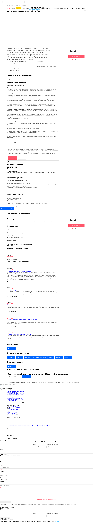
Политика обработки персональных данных (15, 398)
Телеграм (9, 412)
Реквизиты (44, 425)
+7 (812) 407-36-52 (11, 406)
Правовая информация (31, 425)
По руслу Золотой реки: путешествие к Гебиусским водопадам (23, 319)
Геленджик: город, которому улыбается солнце (19, 271)
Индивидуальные (29, 357)
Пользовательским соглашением (45, 382)
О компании (10, 425)
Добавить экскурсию (12, 392)
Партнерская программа (19, 425)
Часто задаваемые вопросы (17, 393)
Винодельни (68, 357)
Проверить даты (76, 56)
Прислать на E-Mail (41, 510)
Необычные (11, 357)
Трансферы (59, 357)
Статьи (8, 393)
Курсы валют (13, 400)
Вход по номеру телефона (51, 441)
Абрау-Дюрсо (11, 348)
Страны (16, 391)
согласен (11, 381)
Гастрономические (41, 357)
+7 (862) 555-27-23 (14, 408)
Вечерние (50, 357)
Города (10, 391)
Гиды (22, 391)
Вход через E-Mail (39, 441)
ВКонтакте (14, 412)
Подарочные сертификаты (13, 394)
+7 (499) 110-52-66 (15, 407)
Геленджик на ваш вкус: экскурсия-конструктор (19, 334)
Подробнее (22, 158)
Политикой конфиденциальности (73, 382)
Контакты (49, 425)
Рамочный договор (11, 397)
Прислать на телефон (51, 510)
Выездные (19, 357)
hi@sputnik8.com (11, 413)
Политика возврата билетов (17, 395)
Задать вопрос (12, 158)
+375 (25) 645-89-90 (15, 409)
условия (57, 521)
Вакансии (39, 425)
